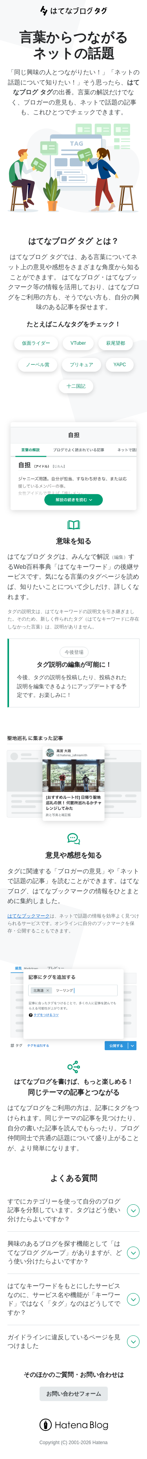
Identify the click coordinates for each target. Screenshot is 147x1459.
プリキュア (81, 364)
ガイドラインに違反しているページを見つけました (63, 1341)
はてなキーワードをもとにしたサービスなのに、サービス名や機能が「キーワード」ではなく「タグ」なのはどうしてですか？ (63, 1299)
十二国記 (76, 386)
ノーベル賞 (37, 364)
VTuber (78, 343)
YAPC (120, 364)
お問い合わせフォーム (73, 1394)
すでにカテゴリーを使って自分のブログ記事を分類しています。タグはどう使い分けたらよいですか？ (63, 1210)
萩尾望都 (115, 343)
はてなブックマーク (28, 916)
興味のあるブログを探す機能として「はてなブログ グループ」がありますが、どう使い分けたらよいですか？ (64, 1252)
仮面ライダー (36, 343)
